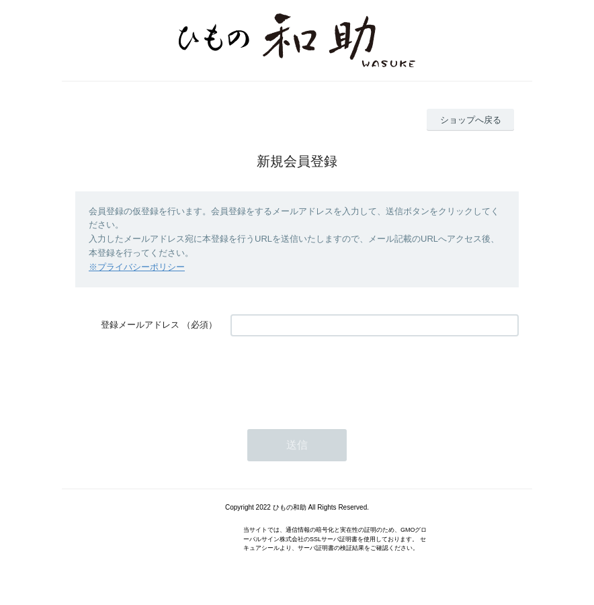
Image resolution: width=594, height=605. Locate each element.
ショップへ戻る (470, 120)
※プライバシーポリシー (137, 267)
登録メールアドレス (140, 325)
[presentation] (332, 376)
